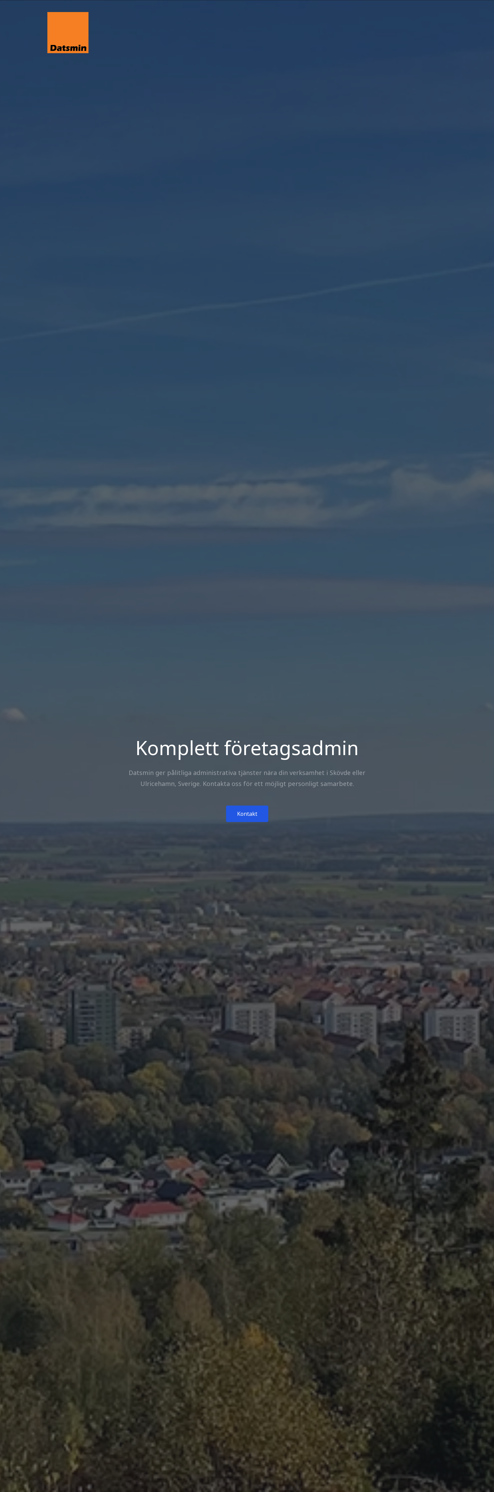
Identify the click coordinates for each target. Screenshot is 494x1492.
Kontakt (247, 814)
